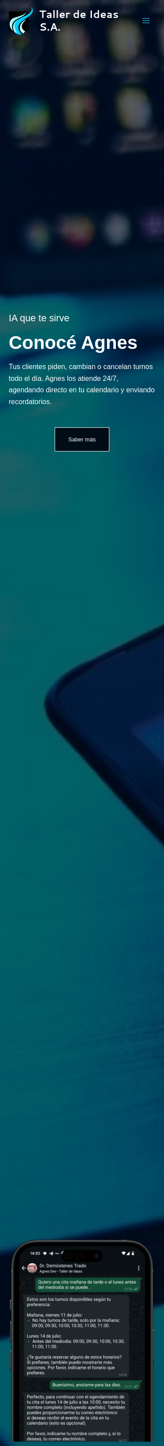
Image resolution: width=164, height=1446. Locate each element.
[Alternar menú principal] (146, 20)
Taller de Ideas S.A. (79, 20)
